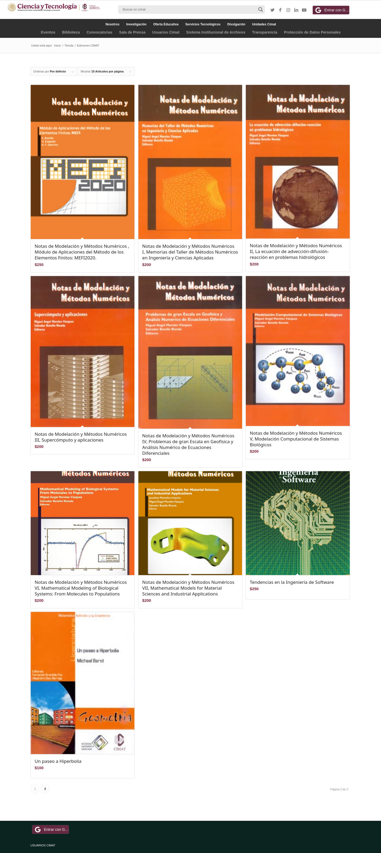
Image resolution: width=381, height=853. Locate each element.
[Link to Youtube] (304, 10)
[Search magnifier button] (260, 9)
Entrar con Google (332, 10)
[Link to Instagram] (288, 10)
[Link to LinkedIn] (296, 10)
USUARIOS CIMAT (42, 845)
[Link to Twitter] (272, 10)
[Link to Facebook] (280, 10)
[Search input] (189, 9)
